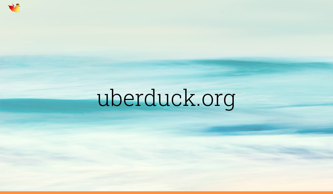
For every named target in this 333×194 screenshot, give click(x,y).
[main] (166, 97)
